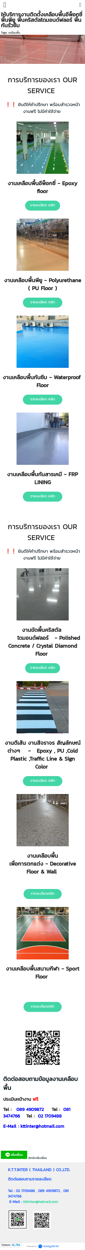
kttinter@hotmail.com (40, 1201)
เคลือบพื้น (14, 32)
